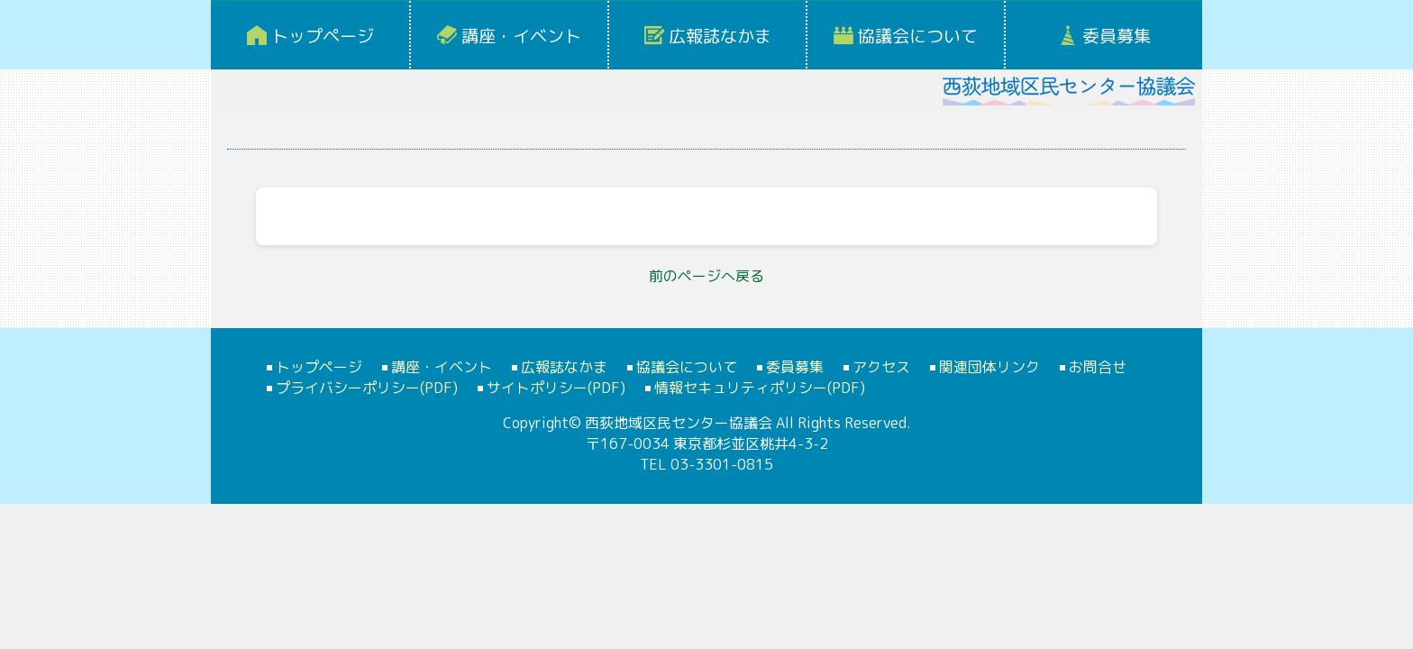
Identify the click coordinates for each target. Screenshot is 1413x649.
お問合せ (1097, 367)
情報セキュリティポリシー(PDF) (759, 388)
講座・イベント (521, 36)
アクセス (881, 367)
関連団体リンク (989, 367)
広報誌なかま (720, 36)
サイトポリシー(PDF (553, 388)
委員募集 (1116, 36)
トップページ (322, 36)
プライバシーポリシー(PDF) (367, 388)
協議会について (918, 36)
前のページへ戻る (706, 276)
